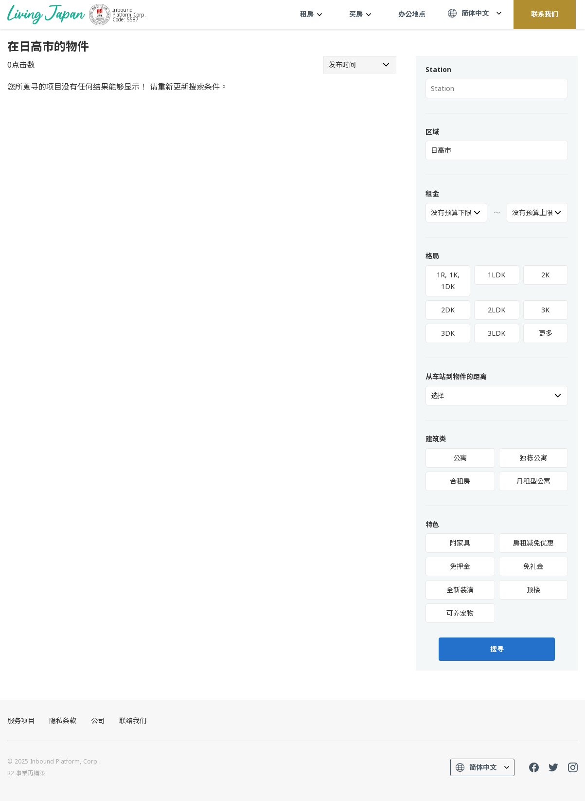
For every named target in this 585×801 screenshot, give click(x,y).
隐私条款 (62, 720)
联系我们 (544, 13)
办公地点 (411, 13)
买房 (360, 13)
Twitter (553, 767)
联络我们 (132, 720)
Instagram (573, 767)
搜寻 (497, 649)
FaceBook (534, 767)
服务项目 (21, 720)
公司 (98, 720)
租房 (311, 13)
